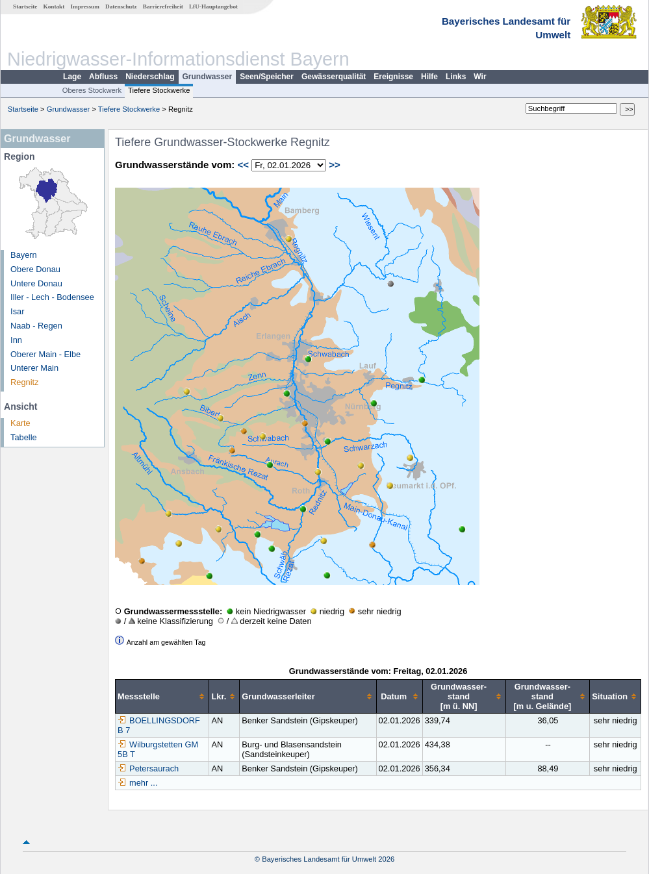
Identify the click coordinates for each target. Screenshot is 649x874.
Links (456, 76)
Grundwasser (208, 76)
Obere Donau (35, 269)
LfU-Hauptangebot (213, 6)
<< (243, 164)
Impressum (85, 6)
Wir (480, 76)
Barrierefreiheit (163, 6)
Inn (16, 340)
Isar (17, 311)
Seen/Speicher (267, 76)
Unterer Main (34, 368)
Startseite (25, 6)
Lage (72, 76)
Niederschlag (149, 76)
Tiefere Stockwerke (159, 90)
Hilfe (429, 76)
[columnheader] (162, 697)
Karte (20, 423)
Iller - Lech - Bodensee (52, 297)
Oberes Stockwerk (91, 90)
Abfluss (103, 76)
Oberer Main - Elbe (45, 354)
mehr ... (143, 783)
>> (334, 164)
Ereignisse (393, 76)
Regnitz (24, 382)
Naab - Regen (36, 326)
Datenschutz (121, 6)
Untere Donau (36, 283)
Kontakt (54, 6)
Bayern (23, 255)
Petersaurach (148, 768)
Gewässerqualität (333, 76)
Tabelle (23, 437)
